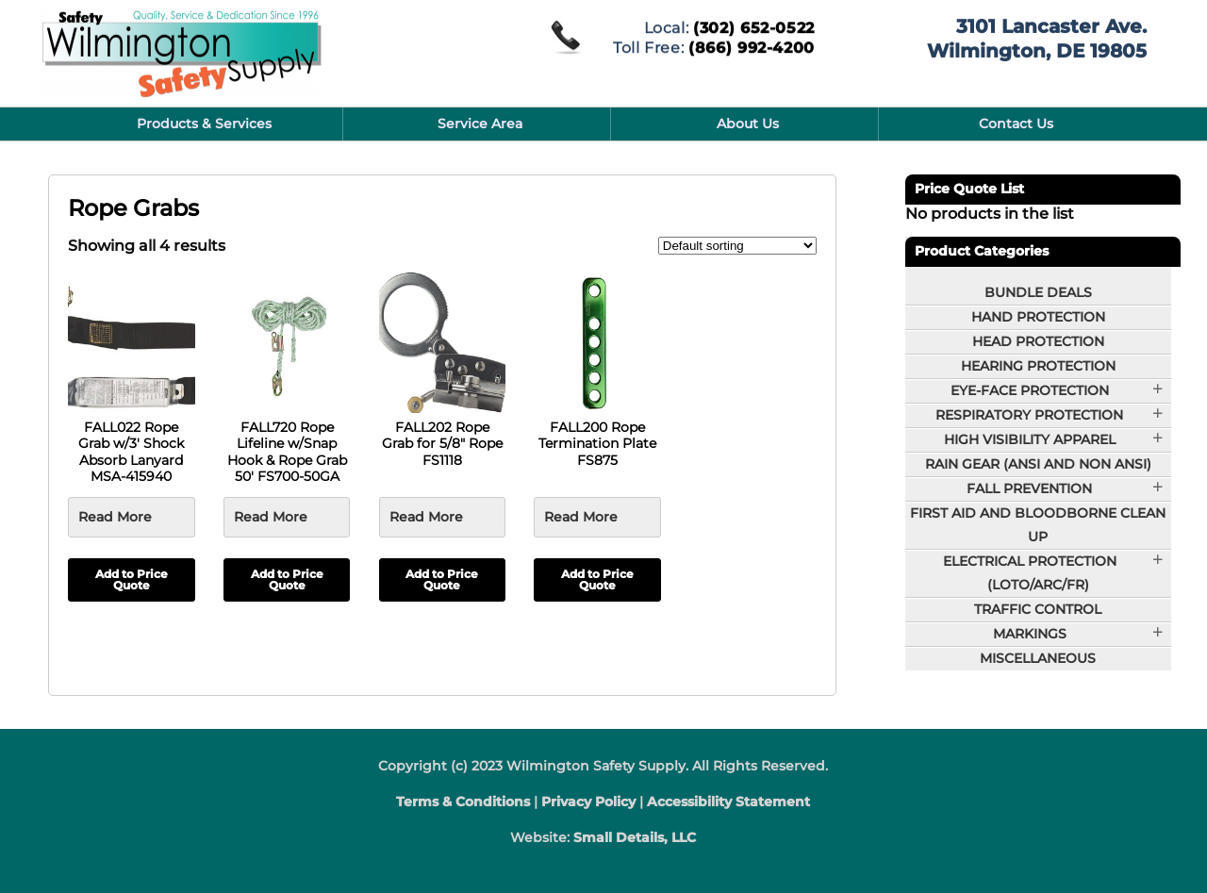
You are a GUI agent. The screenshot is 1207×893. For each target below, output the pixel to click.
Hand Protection (1038, 316)
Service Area (480, 123)
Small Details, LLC (634, 837)
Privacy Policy (588, 801)
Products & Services (204, 123)
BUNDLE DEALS (1038, 292)
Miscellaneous (1038, 658)
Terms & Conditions (463, 801)
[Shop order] (737, 246)
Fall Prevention (1029, 488)
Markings (1029, 633)
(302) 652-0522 (754, 26)
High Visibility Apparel (1030, 439)
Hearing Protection (1038, 365)
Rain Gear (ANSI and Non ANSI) (1038, 463)
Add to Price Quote (131, 579)
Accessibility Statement (728, 801)
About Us (748, 123)
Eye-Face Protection (1030, 390)
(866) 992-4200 (751, 46)
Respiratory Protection (1029, 414)
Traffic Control (1037, 609)
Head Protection (1038, 341)
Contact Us (1016, 123)
